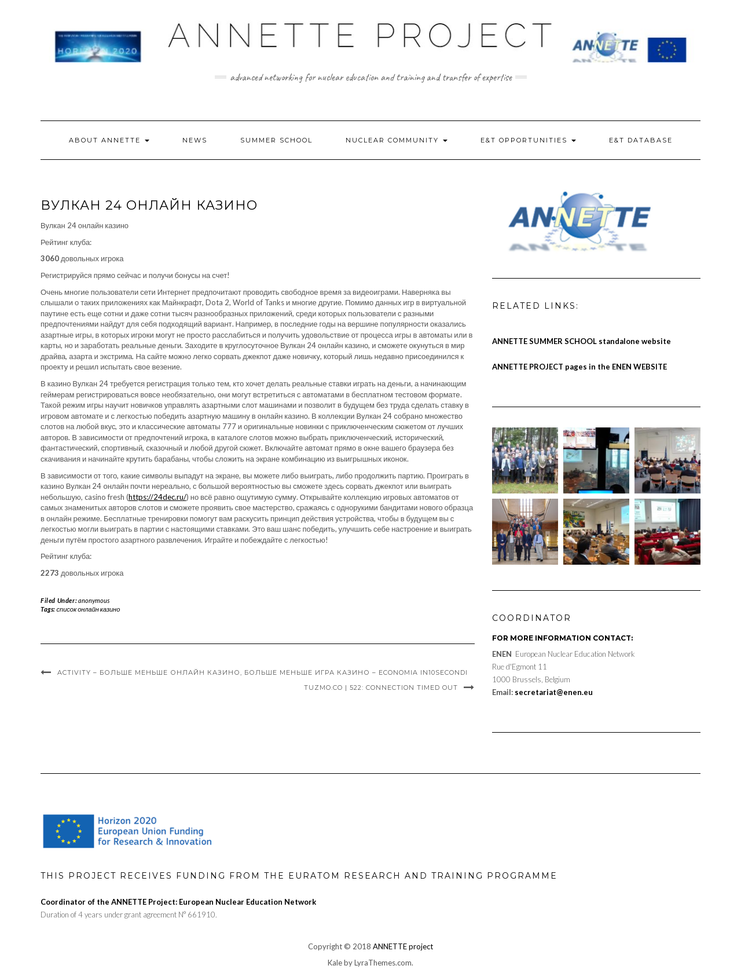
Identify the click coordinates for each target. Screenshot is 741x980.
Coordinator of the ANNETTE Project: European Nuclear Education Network (178, 901)
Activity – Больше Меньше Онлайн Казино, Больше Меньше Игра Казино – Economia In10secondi (262, 672)
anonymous (93, 600)
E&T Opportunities (528, 140)
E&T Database (641, 140)
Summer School (276, 140)
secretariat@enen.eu (554, 692)
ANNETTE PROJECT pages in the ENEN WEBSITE (579, 366)
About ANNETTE (109, 140)
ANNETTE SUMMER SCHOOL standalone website (581, 341)
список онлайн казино (88, 609)
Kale (335, 962)
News (194, 140)
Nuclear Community (396, 140)
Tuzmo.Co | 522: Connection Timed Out (381, 687)
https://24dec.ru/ (157, 497)
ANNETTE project (403, 946)
